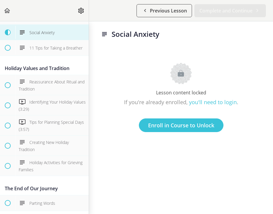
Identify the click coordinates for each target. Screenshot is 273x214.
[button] (7, 10)
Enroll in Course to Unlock (181, 125)
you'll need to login (213, 102)
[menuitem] (81, 10)
